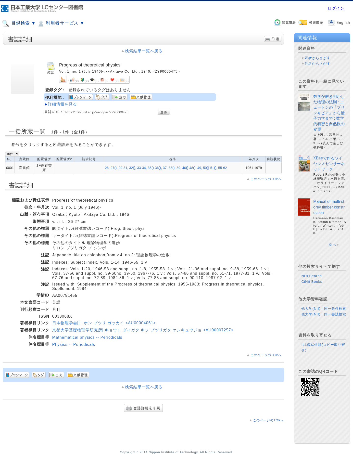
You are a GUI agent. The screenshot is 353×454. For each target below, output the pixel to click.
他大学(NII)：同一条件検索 (323, 309)
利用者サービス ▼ (60, 23)
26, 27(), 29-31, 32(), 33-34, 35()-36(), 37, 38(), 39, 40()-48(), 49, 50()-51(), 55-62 (166, 168)
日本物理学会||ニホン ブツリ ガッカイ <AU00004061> (104, 323)
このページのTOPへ (266, 179)
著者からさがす (317, 58)
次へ (332, 244)
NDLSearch (311, 276)
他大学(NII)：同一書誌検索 (323, 314)
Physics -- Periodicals (73, 344)
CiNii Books (311, 282)
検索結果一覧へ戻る (144, 51)
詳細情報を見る (62, 104)
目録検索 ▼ (19, 23)
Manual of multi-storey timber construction (329, 207)
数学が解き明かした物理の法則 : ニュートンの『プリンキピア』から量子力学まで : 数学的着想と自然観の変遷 (329, 112)
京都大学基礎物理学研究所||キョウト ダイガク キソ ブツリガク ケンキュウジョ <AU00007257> (143, 330)
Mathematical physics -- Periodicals (87, 337)
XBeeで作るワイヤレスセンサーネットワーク (329, 163)
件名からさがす (317, 63)
